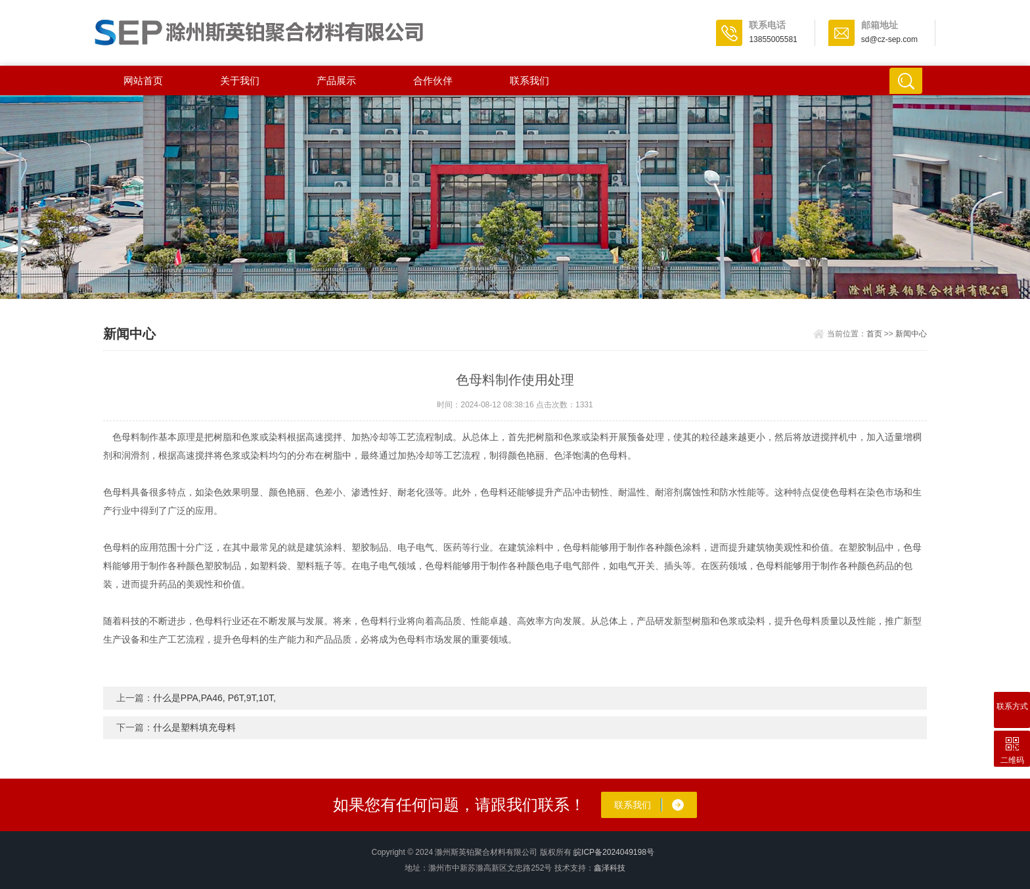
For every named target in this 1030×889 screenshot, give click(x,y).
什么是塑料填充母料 (194, 727)
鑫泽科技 (609, 868)
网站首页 (143, 80)
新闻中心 (911, 333)
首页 (874, 333)
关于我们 (239, 80)
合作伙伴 (433, 80)
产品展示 (336, 80)
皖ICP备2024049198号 (613, 852)
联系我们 (529, 80)
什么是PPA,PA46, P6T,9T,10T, (214, 698)
